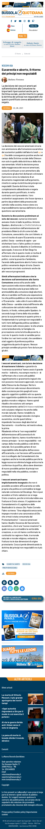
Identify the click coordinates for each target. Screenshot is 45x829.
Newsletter (33, 30)
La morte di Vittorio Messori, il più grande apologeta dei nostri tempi (12, 699)
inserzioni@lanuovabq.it (11, 779)
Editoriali (27, 54)
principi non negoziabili (9, 568)
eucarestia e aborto (13, 564)
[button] (22, 36)
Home (18, 54)
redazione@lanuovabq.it (11, 774)
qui (39, 152)
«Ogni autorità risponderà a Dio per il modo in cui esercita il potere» (13, 712)
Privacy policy (7, 812)
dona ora (33, 26)
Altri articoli (23, 679)
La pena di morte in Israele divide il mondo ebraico (13, 738)
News (13, 26)
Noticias (12, 30)
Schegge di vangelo (12, 42)
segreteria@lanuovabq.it (11, 777)
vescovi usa (26, 564)
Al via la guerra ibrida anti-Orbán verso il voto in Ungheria (12, 725)
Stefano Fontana (16, 79)
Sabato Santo (33, 43)
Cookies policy (19, 812)
